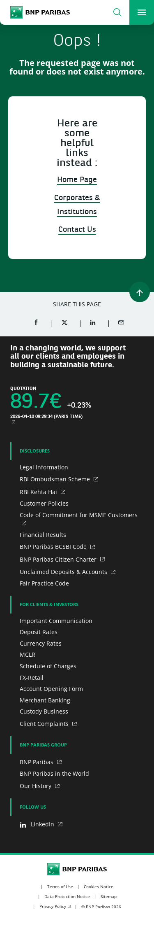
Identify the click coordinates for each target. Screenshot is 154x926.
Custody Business (44, 711)
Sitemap (109, 896)
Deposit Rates (38, 632)
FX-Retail (32, 677)
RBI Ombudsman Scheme (56, 479)
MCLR (27, 654)
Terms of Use (60, 886)
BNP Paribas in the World (54, 773)
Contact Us (77, 230)
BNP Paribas (37, 762)
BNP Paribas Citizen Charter (59, 559)
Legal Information (44, 467)
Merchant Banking (45, 700)
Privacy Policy (52, 906)
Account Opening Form (51, 689)
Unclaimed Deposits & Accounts (64, 572)
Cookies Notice (98, 886)
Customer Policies (44, 503)
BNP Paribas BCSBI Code (54, 546)
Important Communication (56, 621)
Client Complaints (45, 724)
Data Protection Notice (67, 896)
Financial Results (43, 535)
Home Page (77, 180)
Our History (36, 786)
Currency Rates (41, 643)
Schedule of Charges (48, 666)
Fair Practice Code (44, 583)
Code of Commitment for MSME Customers (79, 515)
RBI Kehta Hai (39, 492)
